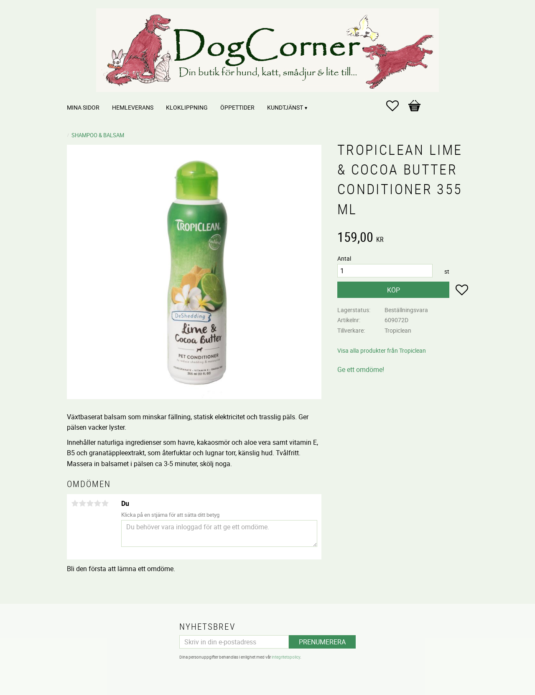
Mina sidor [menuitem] (83, 107)
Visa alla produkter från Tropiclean (381, 350)
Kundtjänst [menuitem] (285, 107)
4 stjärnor (97, 503)
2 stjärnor (82, 503)
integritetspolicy (286, 657)
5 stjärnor (105, 503)
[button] (396, 106)
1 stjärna (75, 503)
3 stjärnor (90, 503)
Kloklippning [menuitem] (187, 107)
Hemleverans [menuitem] (132, 107)
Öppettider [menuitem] (237, 107)
